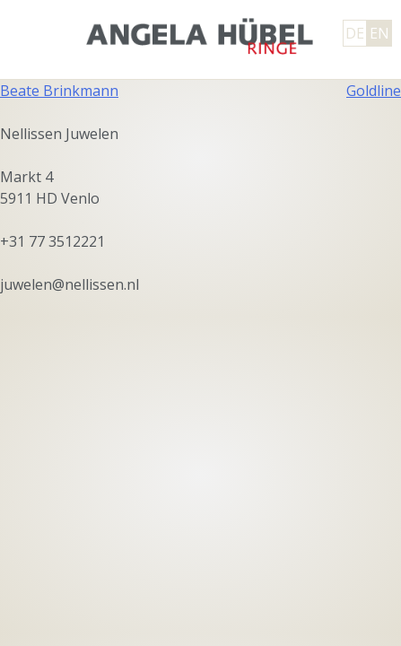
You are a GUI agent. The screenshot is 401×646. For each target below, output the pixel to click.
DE (354, 33)
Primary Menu (31, 34)
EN (379, 33)
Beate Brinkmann (59, 90)
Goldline (373, 90)
